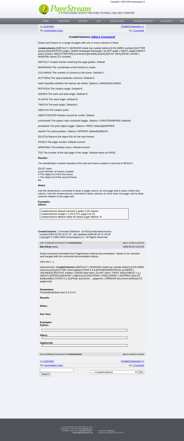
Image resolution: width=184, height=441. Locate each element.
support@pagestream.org (82, 433)
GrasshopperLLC (85, 429)
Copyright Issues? (85, 431)
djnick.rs (111, 431)
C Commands (138, 31)
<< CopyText (47, 26)
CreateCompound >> (132, 26)
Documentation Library (53, 31)
